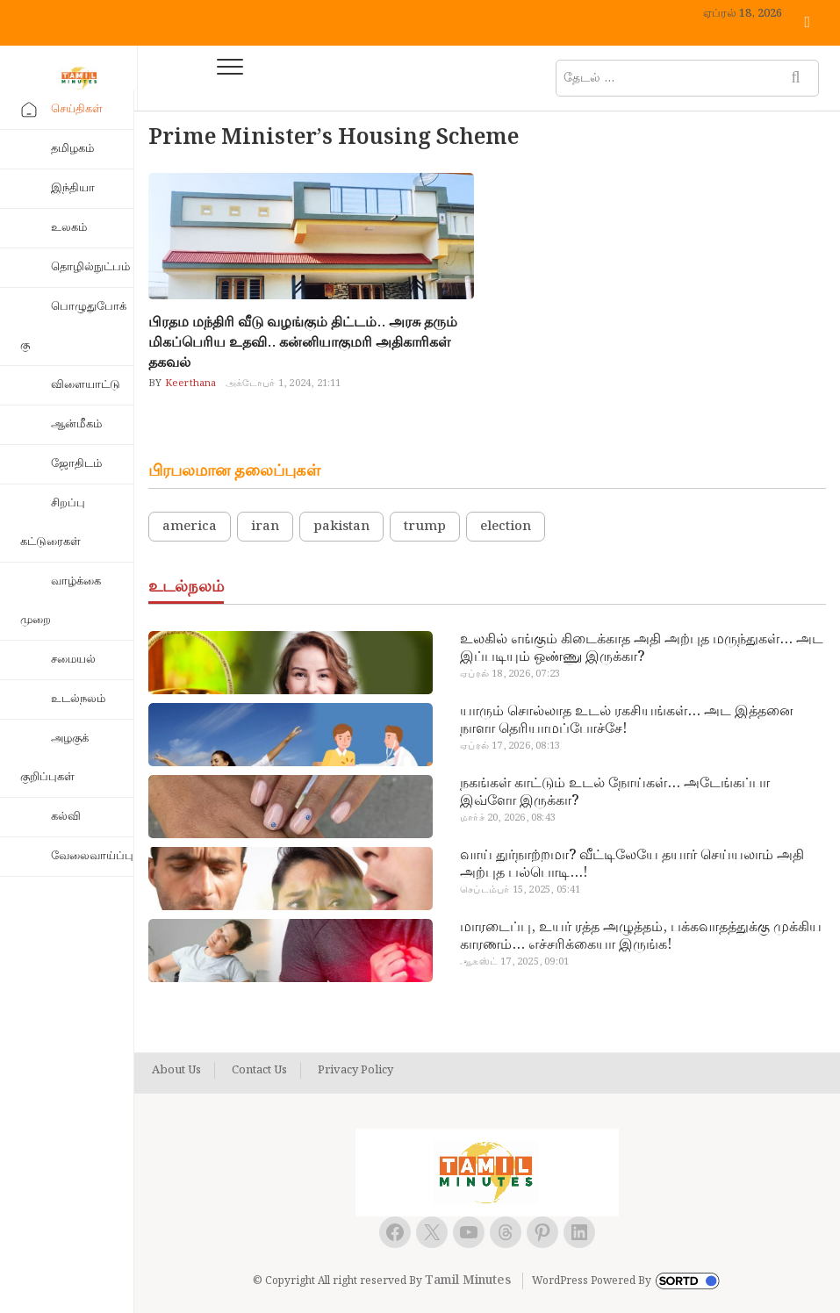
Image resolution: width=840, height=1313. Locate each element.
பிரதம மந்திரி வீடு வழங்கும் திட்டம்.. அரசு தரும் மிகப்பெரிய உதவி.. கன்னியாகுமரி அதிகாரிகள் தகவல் (302, 342)
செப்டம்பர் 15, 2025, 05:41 (520, 890)
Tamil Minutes (468, 1280)
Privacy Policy (355, 1071)
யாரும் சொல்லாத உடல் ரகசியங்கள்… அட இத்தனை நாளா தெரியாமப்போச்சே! (626, 720)
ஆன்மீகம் (76, 424)
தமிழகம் (72, 149)
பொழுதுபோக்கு (73, 326)
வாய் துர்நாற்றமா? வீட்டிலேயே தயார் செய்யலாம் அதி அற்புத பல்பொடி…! (632, 864)
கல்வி (66, 816)
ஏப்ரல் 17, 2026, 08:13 (510, 746)
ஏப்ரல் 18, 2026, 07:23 (510, 674)
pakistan (341, 526)
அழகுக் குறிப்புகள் (54, 757)
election (505, 526)
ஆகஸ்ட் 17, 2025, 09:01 (514, 962)
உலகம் (69, 228)
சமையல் (73, 659)
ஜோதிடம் (76, 464)
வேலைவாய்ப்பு (92, 856)
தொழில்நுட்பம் (90, 267)
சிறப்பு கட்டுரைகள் (52, 522)
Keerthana (189, 383)
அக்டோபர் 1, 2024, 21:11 (283, 383)
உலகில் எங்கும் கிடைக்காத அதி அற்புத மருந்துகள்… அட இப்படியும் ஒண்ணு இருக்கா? (641, 648)
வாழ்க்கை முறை (60, 600)
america (189, 526)
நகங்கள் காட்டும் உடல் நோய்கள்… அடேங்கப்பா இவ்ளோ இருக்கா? (615, 792)
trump (425, 526)
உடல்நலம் (78, 699)
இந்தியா (73, 188)
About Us (176, 1071)
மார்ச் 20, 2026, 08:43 (508, 818)
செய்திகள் (77, 109)
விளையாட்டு (85, 385)
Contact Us (259, 1071)
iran (265, 526)
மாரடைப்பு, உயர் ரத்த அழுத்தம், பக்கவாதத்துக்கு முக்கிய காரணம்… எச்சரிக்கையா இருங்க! (641, 936)
